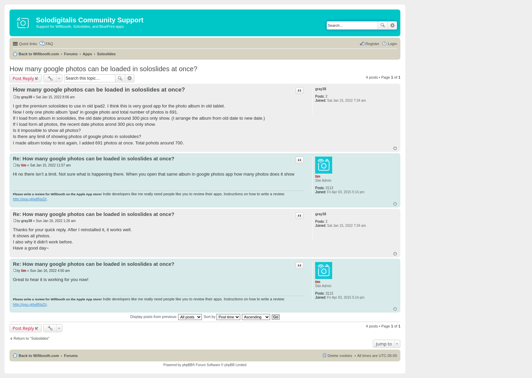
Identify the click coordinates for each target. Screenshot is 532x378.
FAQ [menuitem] (49, 44)
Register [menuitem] (372, 44)
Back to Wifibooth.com (39, 54)
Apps (87, 54)
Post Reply (23, 78)
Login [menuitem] (392, 44)
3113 (329, 188)
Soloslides (106, 54)
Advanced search (392, 25)
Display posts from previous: (166, 317)
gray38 (320, 89)
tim (317, 176)
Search (383, 25)
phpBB (187, 365)
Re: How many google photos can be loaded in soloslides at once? (93, 158)
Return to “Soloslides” (32, 338)
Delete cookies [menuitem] (340, 356)
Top (395, 148)
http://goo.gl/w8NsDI (29, 199)
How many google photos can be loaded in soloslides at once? (103, 69)
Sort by (222, 317)
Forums (71, 54)
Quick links (28, 44)
